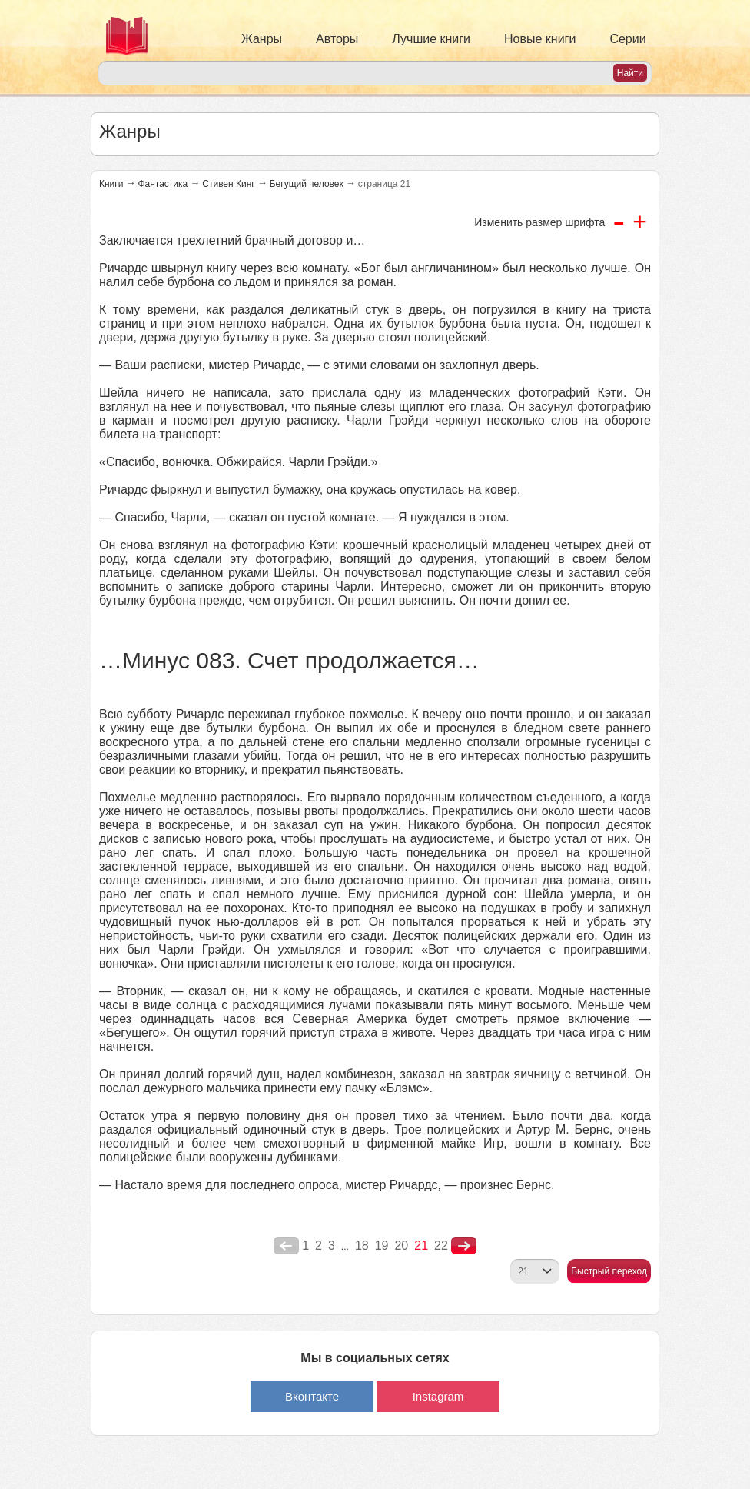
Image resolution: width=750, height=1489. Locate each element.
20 (401, 1245)
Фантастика (163, 183)
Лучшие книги (431, 38)
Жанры (261, 38)
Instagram (438, 1396)
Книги (111, 183)
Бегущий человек (306, 183)
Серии (627, 38)
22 (441, 1245)
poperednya (286, 1246)
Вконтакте (312, 1396)
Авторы (337, 38)
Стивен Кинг (228, 183)
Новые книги (540, 38)
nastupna (463, 1246)
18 (362, 1245)
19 (382, 1245)
